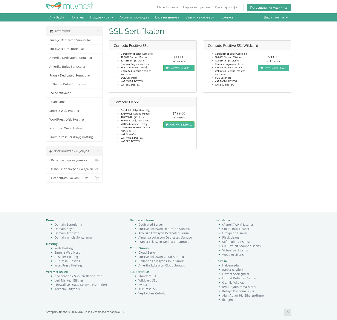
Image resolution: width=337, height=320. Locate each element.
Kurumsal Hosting (67, 261)
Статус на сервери (199, 17)
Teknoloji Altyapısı (68, 289)
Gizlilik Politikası (233, 282)
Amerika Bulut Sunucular (67, 67)
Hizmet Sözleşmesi (235, 274)
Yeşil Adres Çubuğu (152, 293)
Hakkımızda (230, 265)
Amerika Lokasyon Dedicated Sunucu (164, 233)
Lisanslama (57, 102)
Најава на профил (196, 7)
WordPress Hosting (68, 265)
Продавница (101, 17)
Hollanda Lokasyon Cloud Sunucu (162, 261)
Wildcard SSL (147, 280)
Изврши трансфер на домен (74, 169)
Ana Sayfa (56, 17)
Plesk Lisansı (231, 237)
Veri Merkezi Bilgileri (69, 280)
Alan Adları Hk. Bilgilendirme (243, 295)
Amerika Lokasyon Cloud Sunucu (161, 265)
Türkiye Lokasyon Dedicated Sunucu (164, 229)
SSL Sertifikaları (60, 93)
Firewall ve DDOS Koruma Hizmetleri (81, 285)
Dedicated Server (150, 224)
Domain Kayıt (64, 229)
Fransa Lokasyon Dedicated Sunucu (163, 242)
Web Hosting (64, 248)
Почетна (77, 17)
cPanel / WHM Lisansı (237, 224)
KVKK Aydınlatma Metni (239, 287)
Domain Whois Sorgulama (73, 237)
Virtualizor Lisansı (235, 250)
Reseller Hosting (66, 257)
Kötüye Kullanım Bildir (238, 291)
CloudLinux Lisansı (235, 229)
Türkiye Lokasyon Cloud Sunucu (161, 257)
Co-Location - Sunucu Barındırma (78, 276)
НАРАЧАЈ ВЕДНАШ (179, 68)
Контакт (227, 17)
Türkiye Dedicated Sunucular (70, 40)
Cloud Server (147, 252)
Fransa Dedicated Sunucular (69, 75)
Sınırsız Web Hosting (64, 111)
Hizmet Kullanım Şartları (239, 278)
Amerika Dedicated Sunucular (70, 58)
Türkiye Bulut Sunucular (66, 49)
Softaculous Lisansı (236, 242)
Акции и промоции (134, 17)
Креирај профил (227, 7)
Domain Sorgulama (68, 224)
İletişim (227, 300)
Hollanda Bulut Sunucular (68, 84)
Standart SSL (147, 276)
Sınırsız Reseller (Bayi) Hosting (71, 137)
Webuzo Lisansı (233, 255)
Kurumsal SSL (148, 289)
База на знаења (167, 17)
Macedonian (167, 7)
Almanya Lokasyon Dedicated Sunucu (165, 237)
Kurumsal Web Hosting (66, 128)
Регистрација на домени (74, 160)
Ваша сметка (276, 17)
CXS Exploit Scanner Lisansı (242, 246)
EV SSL (143, 285)
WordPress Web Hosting (66, 119)
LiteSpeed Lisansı (234, 233)
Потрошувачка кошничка (269, 7)
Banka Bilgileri (232, 270)
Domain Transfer (67, 233)
